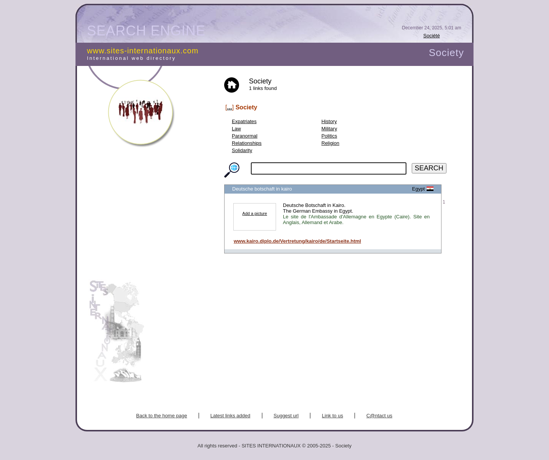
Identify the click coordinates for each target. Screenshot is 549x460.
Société (431, 35)
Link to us (332, 415)
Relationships (247, 143)
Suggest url (286, 415)
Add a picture (254, 213)
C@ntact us (379, 415)
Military (329, 128)
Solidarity (242, 150)
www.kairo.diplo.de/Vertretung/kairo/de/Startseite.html (297, 241)
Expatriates (244, 121)
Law (236, 128)
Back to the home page (161, 415)
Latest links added (230, 415)
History (329, 121)
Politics (329, 136)
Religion (330, 143)
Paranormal (244, 136)
